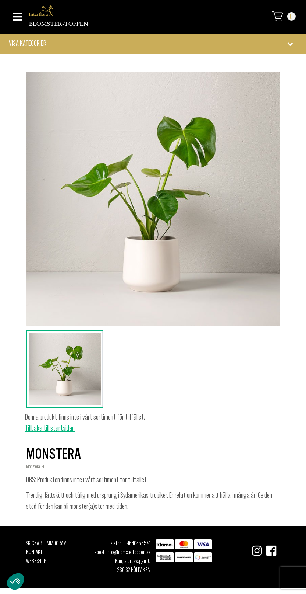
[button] (153, 44)
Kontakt (34, 553)
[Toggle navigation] (16, 15)
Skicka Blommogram (46, 544)
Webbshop (36, 562)
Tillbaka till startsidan (50, 429)
